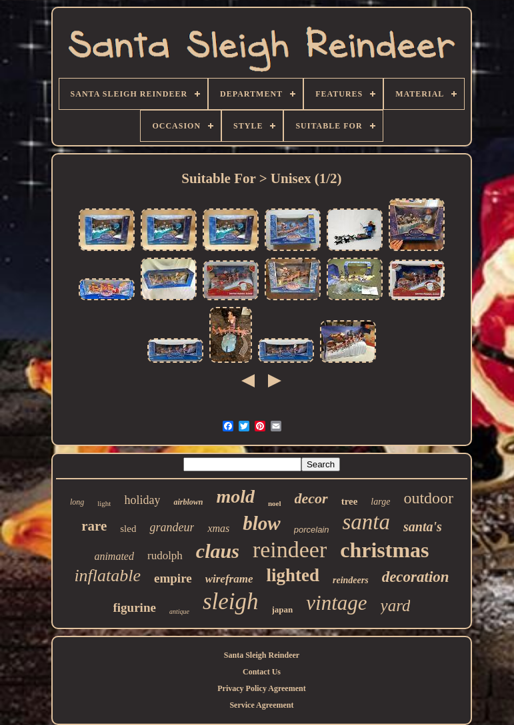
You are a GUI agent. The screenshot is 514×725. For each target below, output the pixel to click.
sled (128, 528)
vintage (336, 602)
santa (366, 522)
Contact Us (262, 671)
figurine (134, 607)
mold (235, 496)
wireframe (229, 579)
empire (173, 578)
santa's (422, 526)
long (77, 502)
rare (94, 526)
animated (114, 556)
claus (217, 551)
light (104, 503)
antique (179, 611)
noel (274, 503)
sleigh (231, 601)
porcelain (311, 530)
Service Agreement (261, 705)
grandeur (171, 527)
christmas (384, 550)
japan (282, 609)
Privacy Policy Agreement (261, 688)
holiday (142, 500)
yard (396, 605)
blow (261, 523)
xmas (218, 528)
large (380, 502)
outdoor (428, 498)
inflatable (107, 575)
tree (349, 501)
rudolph (165, 555)
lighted (292, 575)
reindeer (290, 549)
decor (311, 498)
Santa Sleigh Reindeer (261, 655)
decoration (415, 577)
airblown (188, 502)
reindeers (351, 580)
